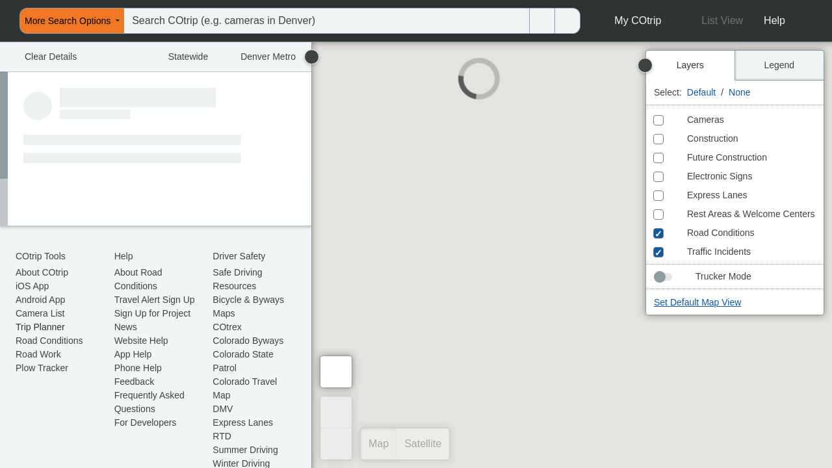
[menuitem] (4, 21)
